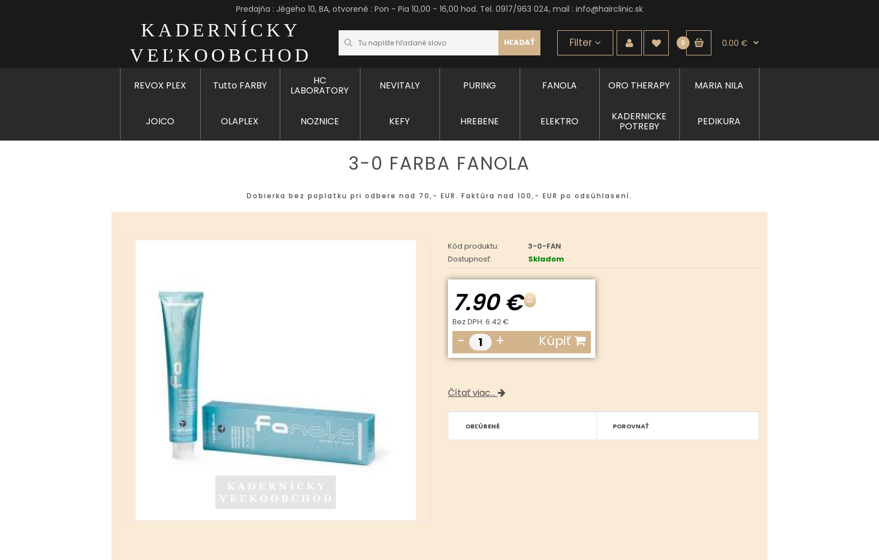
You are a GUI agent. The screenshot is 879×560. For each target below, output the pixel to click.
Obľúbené (482, 426)
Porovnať (631, 426)
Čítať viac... (477, 392)
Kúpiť (562, 340)
